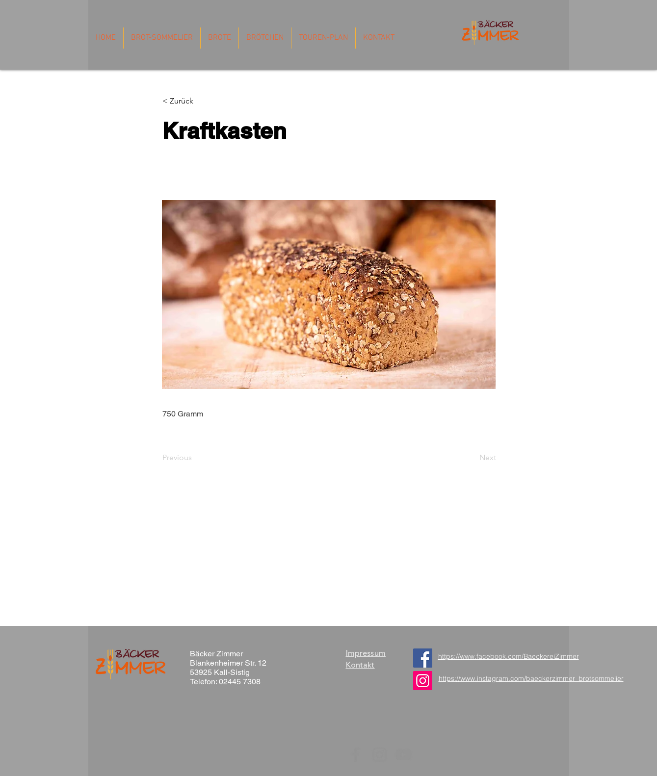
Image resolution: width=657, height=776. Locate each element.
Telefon (202, 681)
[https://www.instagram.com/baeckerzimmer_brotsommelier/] (422, 680)
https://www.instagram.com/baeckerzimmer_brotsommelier (531, 678)
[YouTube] (403, 754)
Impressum (366, 653)
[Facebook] (422, 658)
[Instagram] (379, 754)
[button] (195, 101)
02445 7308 (240, 681)
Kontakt (360, 665)
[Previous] (194, 457)
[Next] (471, 457)
